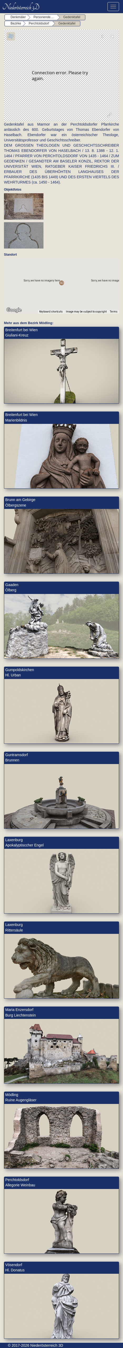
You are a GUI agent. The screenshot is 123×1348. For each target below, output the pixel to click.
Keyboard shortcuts (51, 311)
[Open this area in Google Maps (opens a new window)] (14, 310)
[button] (61, 283)
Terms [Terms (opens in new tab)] (113, 311)
